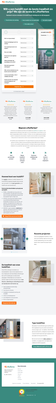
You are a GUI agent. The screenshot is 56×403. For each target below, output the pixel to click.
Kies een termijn (8, 52)
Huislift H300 (20, 372)
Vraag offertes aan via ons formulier (12, 216)
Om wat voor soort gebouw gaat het (10, 56)
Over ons (19, 368)
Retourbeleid (33, 383)
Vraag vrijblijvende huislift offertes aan (42, 346)
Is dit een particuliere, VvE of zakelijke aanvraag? (10, 75)
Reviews (19, 377)
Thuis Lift (19, 374)
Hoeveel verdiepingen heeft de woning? (11, 42)
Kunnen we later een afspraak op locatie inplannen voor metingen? (11, 81)
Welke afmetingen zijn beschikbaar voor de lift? (9, 61)
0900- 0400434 (47, 338)
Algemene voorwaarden (16, 383)
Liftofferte (20, 379)
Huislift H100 (20, 370)
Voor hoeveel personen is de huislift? (10, 47)
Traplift (19, 375)
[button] (2, 239)
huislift (5, 179)
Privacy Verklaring (26, 383)
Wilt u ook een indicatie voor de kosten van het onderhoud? (11, 71)
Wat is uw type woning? (9, 38)
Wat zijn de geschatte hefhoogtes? (9, 66)
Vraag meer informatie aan (9, 303)
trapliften (41, 130)
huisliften (35, 130)
